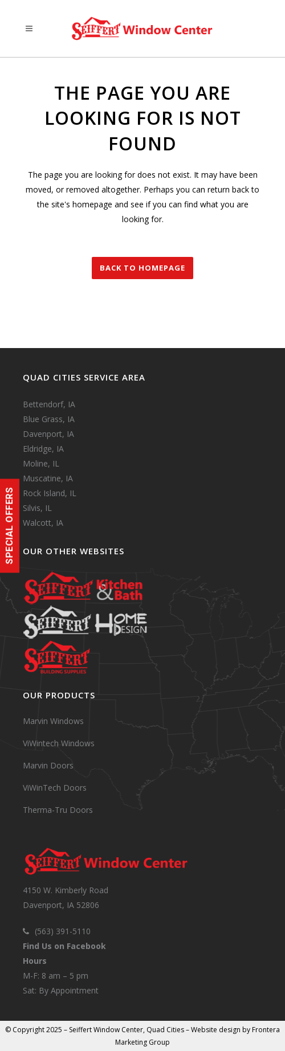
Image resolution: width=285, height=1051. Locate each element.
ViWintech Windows (59, 743)
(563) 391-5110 (63, 931)
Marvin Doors (48, 765)
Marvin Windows (53, 720)
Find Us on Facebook (64, 945)
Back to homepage (142, 268)
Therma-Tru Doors (58, 809)
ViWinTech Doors (55, 787)
